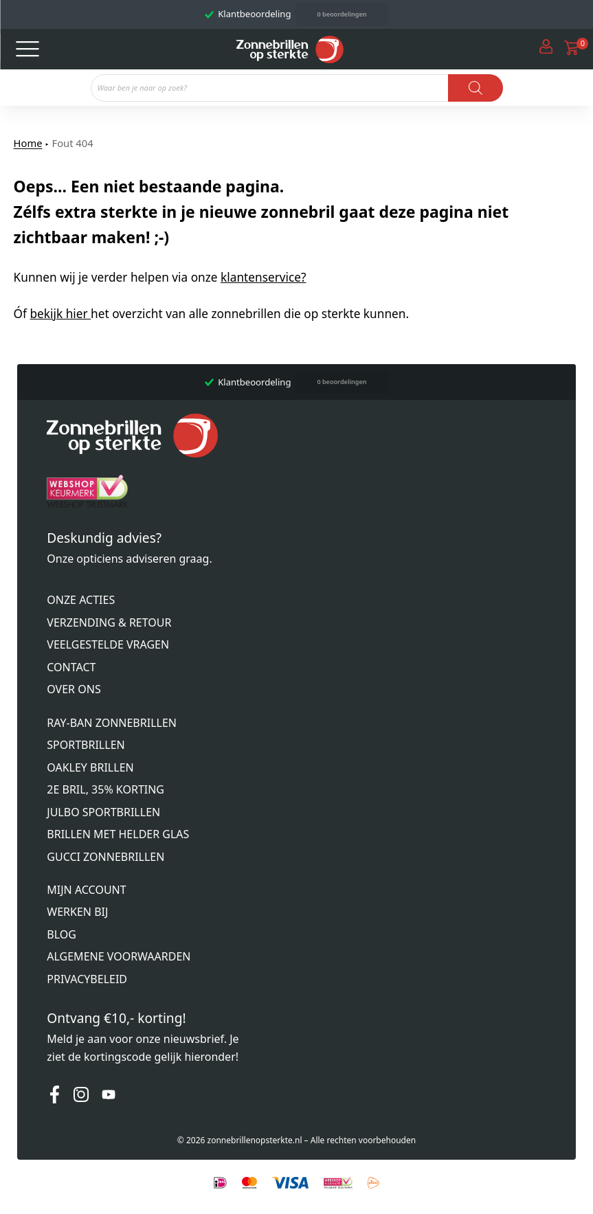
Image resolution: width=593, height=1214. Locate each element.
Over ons (73, 689)
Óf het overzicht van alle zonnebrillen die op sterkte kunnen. (211, 314)
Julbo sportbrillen (103, 812)
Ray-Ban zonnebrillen (112, 722)
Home (28, 143)
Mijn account (86, 889)
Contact (71, 667)
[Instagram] (81, 1097)
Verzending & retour (109, 622)
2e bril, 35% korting (105, 789)
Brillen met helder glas (118, 834)
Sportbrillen (85, 744)
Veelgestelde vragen (108, 644)
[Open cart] (571, 49)
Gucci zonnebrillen (105, 856)
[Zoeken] (475, 88)
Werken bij (77, 911)
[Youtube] (108, 1097)
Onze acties (81, 599)
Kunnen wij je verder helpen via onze (160, 277)
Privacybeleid (87, 979)
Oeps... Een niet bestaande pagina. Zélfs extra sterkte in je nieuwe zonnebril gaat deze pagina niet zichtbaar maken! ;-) (261, 212)
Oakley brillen (90, 767)
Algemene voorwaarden (118, 956)
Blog (61, 934)
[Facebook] (54, 1097)
